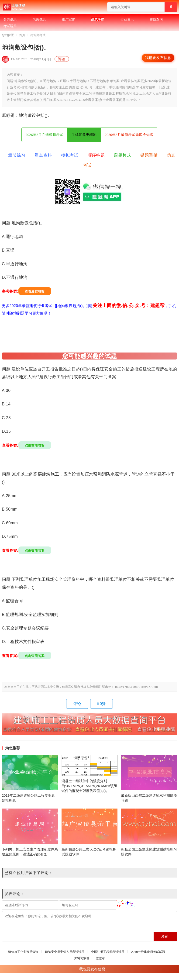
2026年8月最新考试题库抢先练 (129, 135)
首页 (22, 35)
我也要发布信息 (158, 58)
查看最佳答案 (35, 291)
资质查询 (156, 19)
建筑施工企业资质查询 (23, 952)
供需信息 (39, 19)
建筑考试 (97, 19)
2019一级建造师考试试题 (148, 952)
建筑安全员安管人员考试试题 (64, 952)
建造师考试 (37, 35)
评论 (61, 59)
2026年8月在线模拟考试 (44, 135)
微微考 (100, 958)
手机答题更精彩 (84, 135)
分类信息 (10, 19)
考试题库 (10, 26)
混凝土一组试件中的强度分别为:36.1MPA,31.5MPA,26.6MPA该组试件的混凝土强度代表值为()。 (89, 786)
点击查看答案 (35, 445)
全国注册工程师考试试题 (107, 952)
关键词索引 (81, 958)
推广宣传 (68, 19)
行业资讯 (127, 19)
